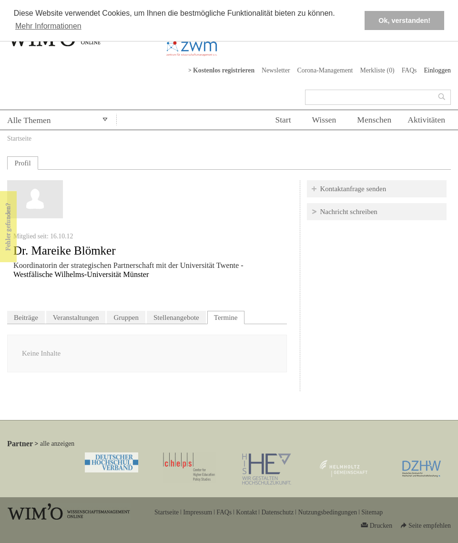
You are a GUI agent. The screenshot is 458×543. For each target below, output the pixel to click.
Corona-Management (325, 70)
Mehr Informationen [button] (48, 26)
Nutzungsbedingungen (327, 512)
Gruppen (126, 317)
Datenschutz (277, 512)
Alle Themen (29, 120)
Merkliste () (377, 70)
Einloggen (437, 70)
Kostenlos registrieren (223, 70)
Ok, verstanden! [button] (404, 20)
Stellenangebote (176, 317)
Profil (22, 163)
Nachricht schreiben (348, 211)
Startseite (19, 138)
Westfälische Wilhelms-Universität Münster (81, 274)
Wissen (324, 119)
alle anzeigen (57, 443)
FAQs (409, 70)
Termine (229, 316)
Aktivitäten (426, 119)
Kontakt (246, 512)
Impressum (197, 512)
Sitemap (372, 512)
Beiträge (26, 317)
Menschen (374, 119)
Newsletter (276, 70)
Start (283, 119)
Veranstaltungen (76, 317)
